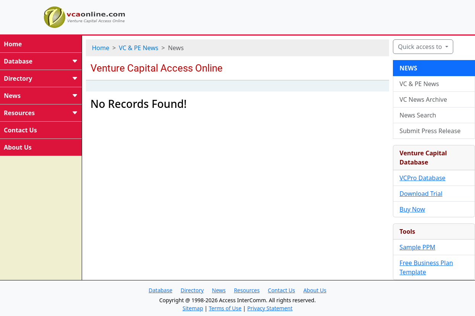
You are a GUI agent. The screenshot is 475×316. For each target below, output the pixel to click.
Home (13, 44)
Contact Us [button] (281, 290)
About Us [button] (314, 290)
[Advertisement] (314, 16)
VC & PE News (138, 48)
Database (41, 61)
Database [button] (160, 290)
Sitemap (193, 308)
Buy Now (412, 209)
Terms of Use (225, 308)
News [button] (219, 290)
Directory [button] (192, 290)
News (41, 95)
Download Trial (420, 193)
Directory (41, 78)
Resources (41, 112)
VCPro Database (422, 178)
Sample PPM (417, 247)
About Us (18, 147)
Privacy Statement (269, 308)
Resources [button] (247, 290)
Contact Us (20, 130)
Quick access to (420, 46)
